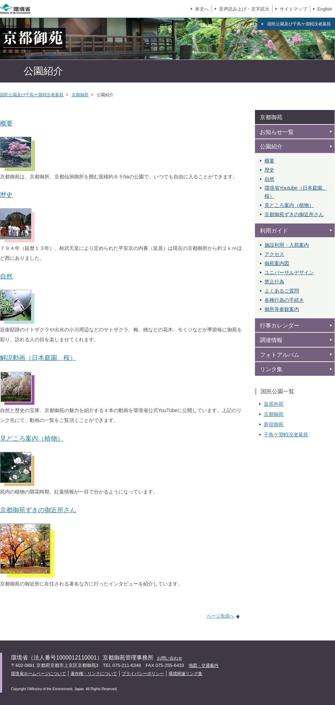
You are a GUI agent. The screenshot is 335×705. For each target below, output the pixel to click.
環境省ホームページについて (38, 673)
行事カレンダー (279, 326)
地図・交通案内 (203, 665)
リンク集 (271, 369)
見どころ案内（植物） (31, 438)
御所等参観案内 (281, 309)
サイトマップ (293, 9)
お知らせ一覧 (277, 132)
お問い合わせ (169, 658)
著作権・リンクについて (94, 673)
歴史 (6, 194)
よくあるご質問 (281, 291)
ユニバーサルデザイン (289, 272)
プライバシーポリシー (143, 673)
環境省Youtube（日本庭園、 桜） (295, 191)
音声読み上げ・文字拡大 (244, 9)
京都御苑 (80, 94)
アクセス (274, 254)
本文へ (202, 9)
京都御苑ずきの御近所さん (38, 510)
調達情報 (271, 340)
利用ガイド (274, 231)
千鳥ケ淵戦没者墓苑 (286, 434)
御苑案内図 (276, 263)
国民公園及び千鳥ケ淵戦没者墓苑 (31, 94)
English (324, 9)
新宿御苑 (274, 424)
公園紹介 (271, 146)
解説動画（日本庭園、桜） (38, 357)
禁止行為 (274, 281)
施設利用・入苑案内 (286, 245)
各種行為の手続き (284, 300)
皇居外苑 (274, 404)
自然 (6, 276)
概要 (6, 123)
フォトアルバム (279, 355)
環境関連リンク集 (185, 673)
